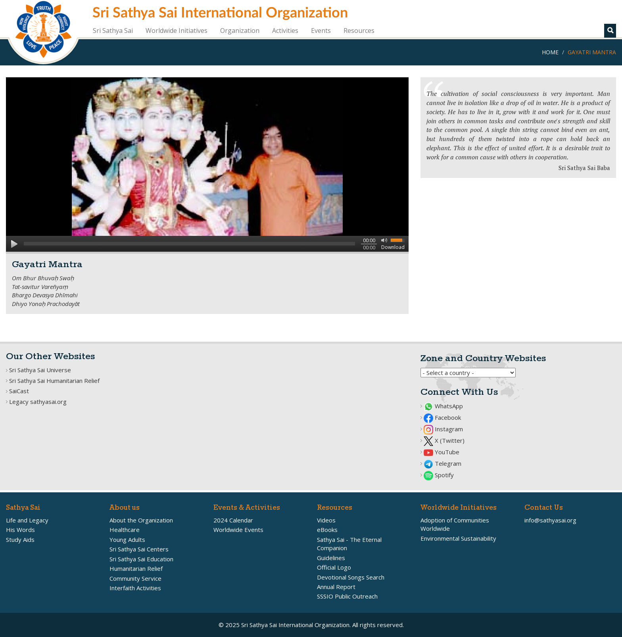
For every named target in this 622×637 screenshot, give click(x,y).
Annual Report (336, 587)
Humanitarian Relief (136, 568)
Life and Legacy (27, 520)
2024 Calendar (233, 520)
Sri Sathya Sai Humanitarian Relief (54, 380)
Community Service (135, 578)
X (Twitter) (444, 440)
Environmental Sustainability (458, 538)
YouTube (441, 452)
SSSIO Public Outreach (347, 596)
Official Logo (334, 567)
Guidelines (331, 558)
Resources (359, 30)
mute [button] (383, 240)
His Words (20, 530)
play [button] (14, 244)
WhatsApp (443, 406)
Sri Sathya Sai (113, 30)
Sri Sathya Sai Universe (40, 370)
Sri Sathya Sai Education (141, 559)
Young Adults (127, 539)
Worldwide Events (238, 530)
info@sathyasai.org (550, 520)
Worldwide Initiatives (176, 30)
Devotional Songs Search (350, 577)
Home (550, 52)
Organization (239, 30)
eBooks (327, 530)
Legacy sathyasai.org (38, 402)
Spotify (439, 475)
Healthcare (124, 530)
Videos (326, 520)
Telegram (442, 463)
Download (393, 247)
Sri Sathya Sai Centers (139, 549)
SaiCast (19, 391)
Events (321, 30)
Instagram (443, 429)
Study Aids (20, 539)
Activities (285, 30)
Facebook (442, 417)
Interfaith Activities (135, 588)
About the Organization (141, 520)
